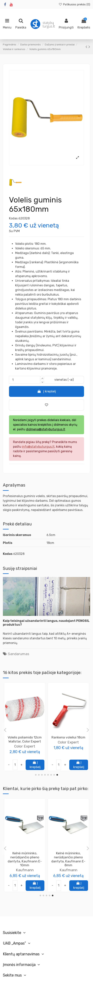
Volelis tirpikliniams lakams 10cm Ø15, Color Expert (24, 741)
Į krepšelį (46, 391)
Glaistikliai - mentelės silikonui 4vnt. (68, 855)
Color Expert (24, 750)
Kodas (13, 218)
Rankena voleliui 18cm (25, 853)
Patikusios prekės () (74, 4)
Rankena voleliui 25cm (68, 737)
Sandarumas (18, 654)
